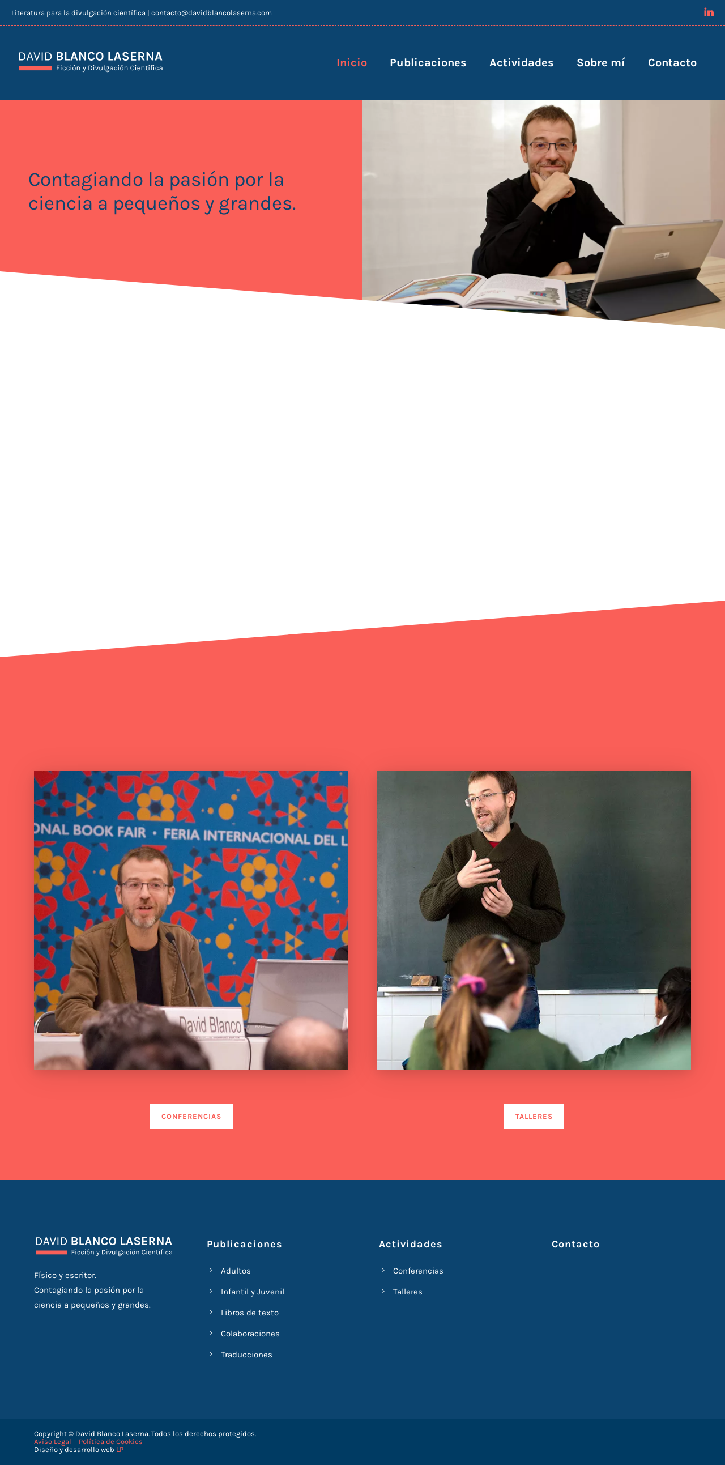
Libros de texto (250, 1313)
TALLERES (534, 1116)
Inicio (351, 62)
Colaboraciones (250, 1333)
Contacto (672, 62)
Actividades (521, 62)
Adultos (236, 1271)
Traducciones (246, 1354)
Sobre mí (601, 62)
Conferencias (418, 1271)
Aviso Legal (52, 1441)
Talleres (408, 1292)
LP (119, 1449)
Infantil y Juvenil (252, 1292)
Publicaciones (428, 62)
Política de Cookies (111, 1441)
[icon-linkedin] (709, 12)
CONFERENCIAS (191, 1116)
